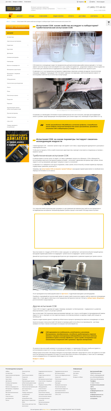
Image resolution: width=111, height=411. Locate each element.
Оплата (71, 16)
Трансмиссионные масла (62, 392)
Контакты (94, 16)
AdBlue (7, 371)
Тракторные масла (60, 390)
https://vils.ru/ (46, 409)
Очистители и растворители (15, 83)
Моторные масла (60, 373)
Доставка (8, 1)
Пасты (8, 87)
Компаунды (10, 61)
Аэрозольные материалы (14, 41)
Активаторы (10, 37)
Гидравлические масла (61, 371)
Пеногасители (26, 371)
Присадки (57, 383)
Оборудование (11, 79)
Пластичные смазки (16, 95)
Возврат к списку (38, 359)
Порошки (9, 103)
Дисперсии (10, 53)
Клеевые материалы (16, 57)
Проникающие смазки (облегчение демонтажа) (14, 108)
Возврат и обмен (18, 1)
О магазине (27, 1)
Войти (93, 2)
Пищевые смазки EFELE (45, 385)
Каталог (20, 16)
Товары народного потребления (12, 126)
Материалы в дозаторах (14, 69)
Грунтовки (10, 49)
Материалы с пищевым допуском (16, 74)
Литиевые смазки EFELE (45, 394)
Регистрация (100, 2)
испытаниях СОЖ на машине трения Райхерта (57, 169)
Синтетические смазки (45, 396)
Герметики (16, 45)
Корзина (81, 2)
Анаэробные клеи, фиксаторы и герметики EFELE (28, 400)
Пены (8, 91)
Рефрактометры (11, 117)
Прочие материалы (12, 113)
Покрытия (16, 99)
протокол (65, 293)
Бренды (31, 16)
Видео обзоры (58, 16)
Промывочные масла (61, 385)
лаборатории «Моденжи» (95, 298)
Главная (11, 15)
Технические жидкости (61, 388)
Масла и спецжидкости (16, 65)
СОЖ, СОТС (16, 121)
